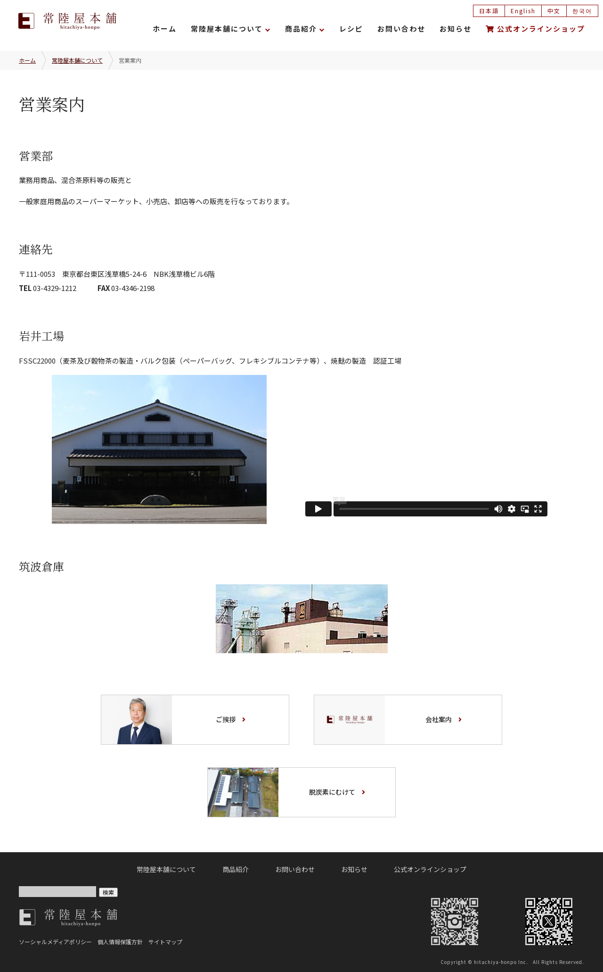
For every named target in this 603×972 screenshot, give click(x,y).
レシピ (351, 28)
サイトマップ (165, 942)
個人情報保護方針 (120, 942)
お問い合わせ (401, 28)
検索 (108, 892)
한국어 (582, 11)
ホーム (165, 28)
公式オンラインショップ (535, 28)
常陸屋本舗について (227, 28)
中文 (554, 11)
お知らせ (456, 28)
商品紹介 (301, 28)
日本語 (489, 11)
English (523, 11)
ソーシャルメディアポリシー (55, 942)
